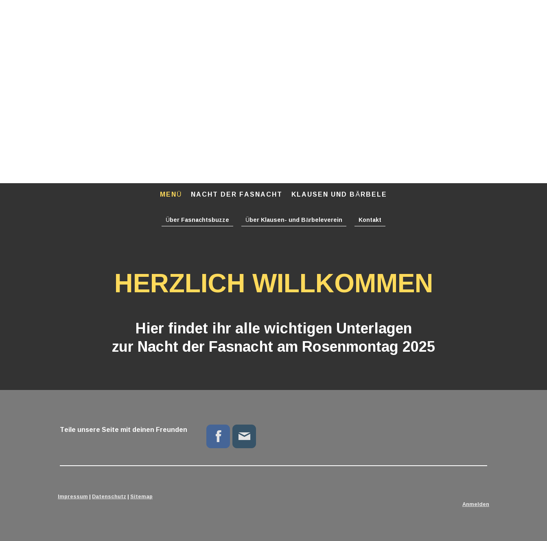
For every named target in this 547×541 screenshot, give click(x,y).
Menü (171, 194)
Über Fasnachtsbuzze (197, 219)
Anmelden (475, 504)
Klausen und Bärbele (339, 194)
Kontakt (370, 219)
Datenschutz (109, 496)
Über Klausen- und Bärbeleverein (293, 219)
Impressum (73, 496)
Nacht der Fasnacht (236, 194)
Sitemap (141, 496)
